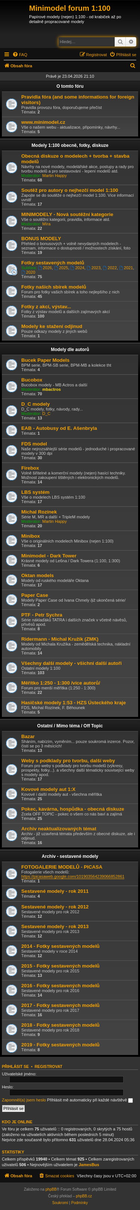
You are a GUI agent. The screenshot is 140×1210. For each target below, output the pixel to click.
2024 (77, 268)
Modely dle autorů (70, 349)
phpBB (51, 1189)
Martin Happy (54, 175)
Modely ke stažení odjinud (51, 326)
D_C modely (35, 404)
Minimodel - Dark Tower (49, 556)
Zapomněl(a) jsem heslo (24, 1100)
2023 (93, 268)
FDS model (34, 444)
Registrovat (48, 1066)
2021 (126, 268)
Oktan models (37, 575)
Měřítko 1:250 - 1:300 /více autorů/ (60, 683)
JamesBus (89, 1164)
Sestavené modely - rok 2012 (54, 907)
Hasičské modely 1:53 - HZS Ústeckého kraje (73, 702)
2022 (109, 268)
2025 (61, 268)
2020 (28, 272)
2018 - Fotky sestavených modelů (60, 1025)
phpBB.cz (84, 1196)
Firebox (30, 468)
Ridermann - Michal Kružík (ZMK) (60, 639)
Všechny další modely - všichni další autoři (71, 663)
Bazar (28, 736)
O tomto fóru (70, 86)
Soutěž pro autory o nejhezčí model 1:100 (69, 190)
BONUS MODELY (41, 238)
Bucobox (31, 380)
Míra (46, 224)
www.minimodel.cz (43, 122)
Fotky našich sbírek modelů (53, 287)
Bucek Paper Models (45, 360)
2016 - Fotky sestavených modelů (60, 985)
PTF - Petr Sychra (41, 615)
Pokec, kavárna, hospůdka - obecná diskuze (72, 809)
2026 (45, 268)
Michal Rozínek (39, 512)
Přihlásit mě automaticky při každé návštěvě (90, 1100)
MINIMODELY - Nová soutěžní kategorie (67, 214)
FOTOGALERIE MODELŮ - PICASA (61, 867)
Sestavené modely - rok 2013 (54, 926)
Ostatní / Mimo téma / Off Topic (70, 725)
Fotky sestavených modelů (52, 263)
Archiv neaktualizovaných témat (58, 828)
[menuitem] (19, 54)
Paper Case (34, 595)
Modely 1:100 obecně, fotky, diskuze (70, 145)
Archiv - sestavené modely (70, 856)
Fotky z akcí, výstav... (46, 306)
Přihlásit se (15, 1066)
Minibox (30, 536)
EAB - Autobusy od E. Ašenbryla (59, 428)
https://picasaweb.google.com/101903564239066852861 (72, 876)
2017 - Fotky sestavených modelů (60, 1005)
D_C (46, 413)
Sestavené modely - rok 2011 (54, 891)
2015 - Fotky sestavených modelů (60, 966)
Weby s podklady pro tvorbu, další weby (68, 760)
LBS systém (35, 492)
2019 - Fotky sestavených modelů (60, 1045)
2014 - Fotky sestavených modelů (60, 946)
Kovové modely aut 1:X (48, 789)
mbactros (51, 389)
